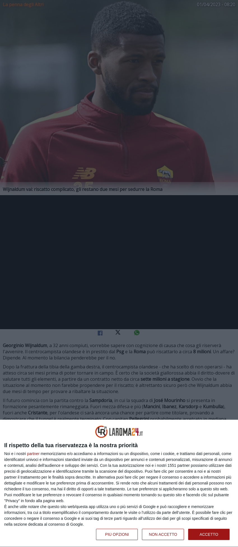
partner (33, 454)
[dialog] (119, 483)
